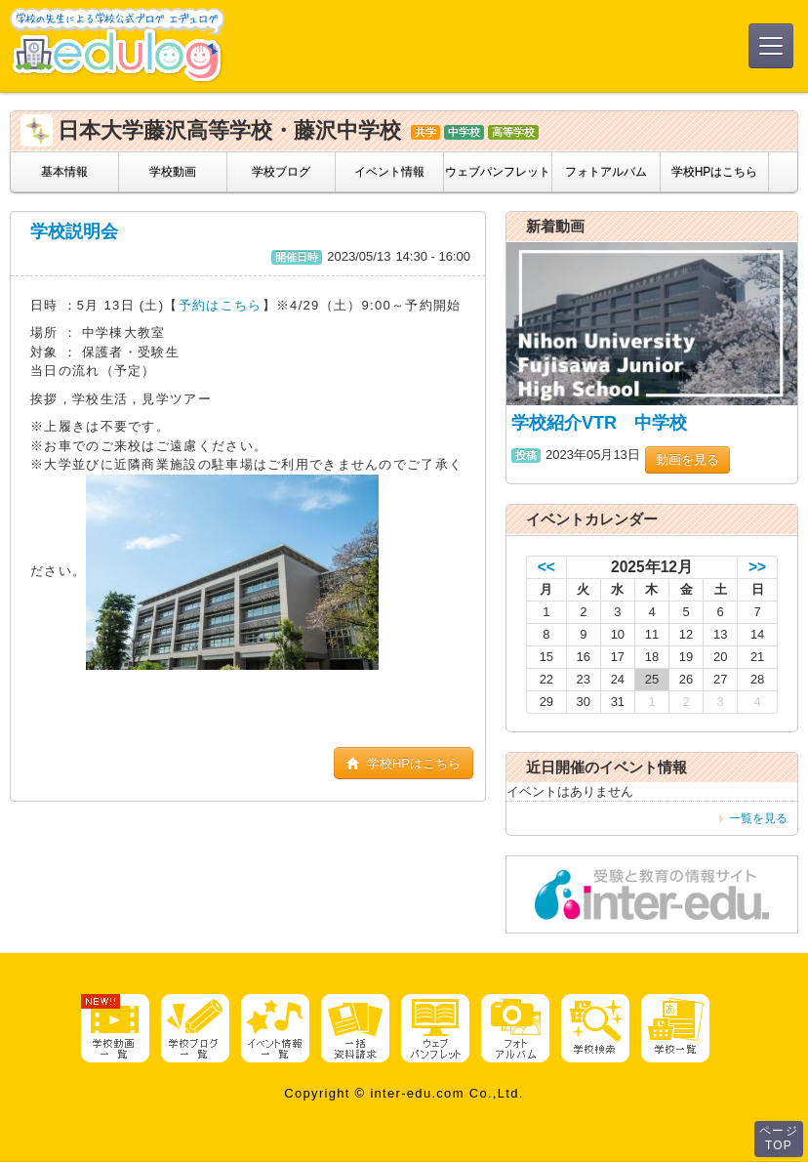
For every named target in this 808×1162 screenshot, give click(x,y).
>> (757, 567)
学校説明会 (74, 231)
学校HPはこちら (714, 172)
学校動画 (172, 172)
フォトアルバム (606, 172)
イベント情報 (389, 172)
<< (546, 567)
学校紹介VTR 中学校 (599, 423)
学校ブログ (281, 172)
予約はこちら (221, 305)
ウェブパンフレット (497, 172)
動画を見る (687, 459)
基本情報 (64, 172)
